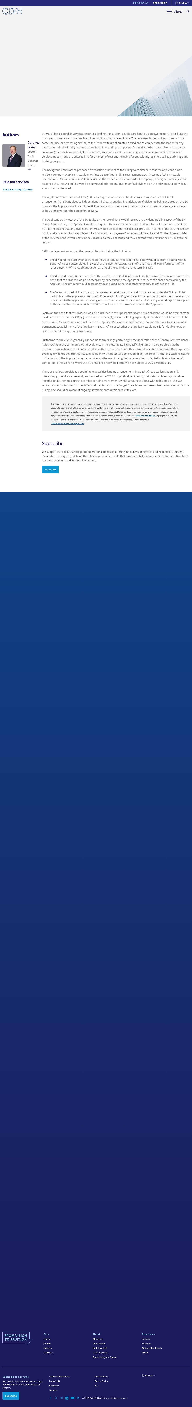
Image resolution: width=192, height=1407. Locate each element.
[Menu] (175, 12)
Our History (99, 1343)
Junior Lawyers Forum (105, 1357)
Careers (48, 1348)
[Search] (188, 12)
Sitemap (53, 1390)
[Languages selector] (182, 3)
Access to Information (59, 1376)
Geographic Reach (152, 1348)
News (145, 1352)
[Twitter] (55, 1398)
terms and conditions (145, 416)
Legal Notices (101, 1376)
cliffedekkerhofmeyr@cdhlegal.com (67, 424)
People (47, 1343)
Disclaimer (54, 1385)
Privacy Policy (101, 1381)
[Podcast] (78, 1398)
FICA (97, 1385)
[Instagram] (61, 1398)
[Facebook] (50, 1398)
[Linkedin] (67, 1398)
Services (146, 1343)
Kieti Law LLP (140, 3)
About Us (98, 1339)
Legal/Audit (54, 1381)
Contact (48, 1352)
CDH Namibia (160, 3)
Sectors (146, 1339)
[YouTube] (72, 1398)
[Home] (12, 12)
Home (47, 1339)
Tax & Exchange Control (17, 189)
